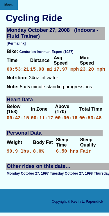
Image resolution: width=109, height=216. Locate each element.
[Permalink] (16, 43)
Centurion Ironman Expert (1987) (46, 52)
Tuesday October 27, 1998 (71, 177)
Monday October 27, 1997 (28, 177)
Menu (8, 5)
